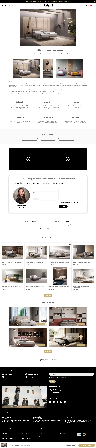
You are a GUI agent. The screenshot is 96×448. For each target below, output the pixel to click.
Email (34, 192)
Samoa (33, 225)
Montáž (22, 435)
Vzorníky (22, 432)
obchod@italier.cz (21, 209)
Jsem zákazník (5, 436)
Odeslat (63, 206)
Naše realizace (42, 435)
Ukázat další (48, 295)
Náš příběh (41, 432)
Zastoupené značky (62, 432)
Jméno (34, 188)
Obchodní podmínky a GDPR (27, 438)
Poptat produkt (86, 445)
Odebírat (52, 381)
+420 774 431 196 (21, 207)
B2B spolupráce (5, 435)
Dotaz (60, 187)
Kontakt (82, 5)
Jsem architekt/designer (7, 438)
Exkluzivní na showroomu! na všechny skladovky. (44, 1)
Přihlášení (4, 432)
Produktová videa (62, 433)
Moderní (33, 221)
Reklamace (23, 436)
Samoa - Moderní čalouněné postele (40, 229)
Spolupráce (41, 433)
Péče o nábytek (61, 435)
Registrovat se (5, 433)
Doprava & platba (25, 433)
